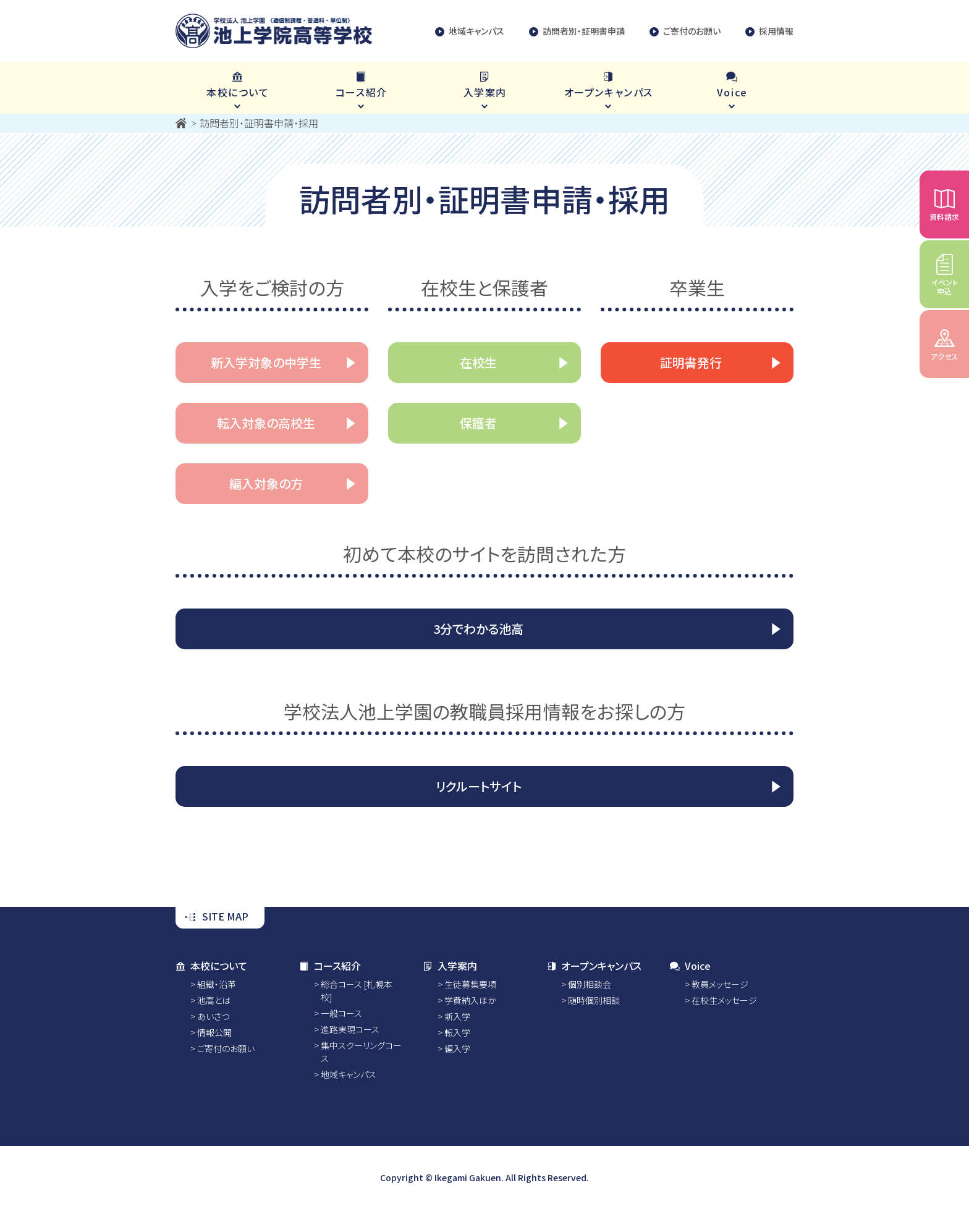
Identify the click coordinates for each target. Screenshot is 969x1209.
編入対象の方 (266, 483)
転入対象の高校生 (266, 423)
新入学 (457, 1016)
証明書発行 (691, 362)
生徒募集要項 (470, 984)
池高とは (214, 1000)
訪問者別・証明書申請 (577, 31)
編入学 (457, 1048)
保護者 (478, 423)
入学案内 (450, 965)
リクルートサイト (479, 786)
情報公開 (214, 1032)
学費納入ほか (470, 1000)
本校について (211, 965)
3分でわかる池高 (478, 629)
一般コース (341, 1013)
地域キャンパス (469, 31)
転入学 (457, 1032)
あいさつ (213, 1016)
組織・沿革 (216, 984)
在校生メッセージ (724, 1000)
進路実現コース (350, 1029)
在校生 (478, 362)
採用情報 (769, 31)
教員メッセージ (720, 984)
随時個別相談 (594, 1000)
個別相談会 (589, 984)
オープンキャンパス (593, 965)
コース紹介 (330, 965)
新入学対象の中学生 (266, 362)
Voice (690, 965)
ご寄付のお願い (685, 31)
